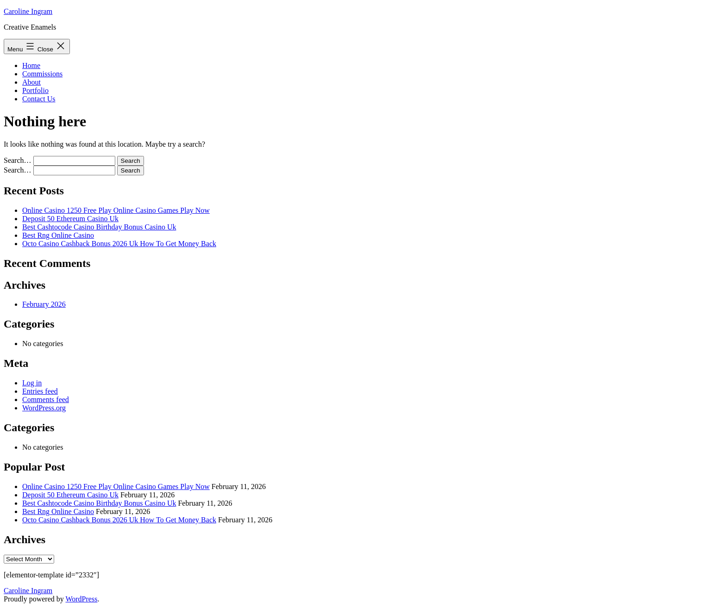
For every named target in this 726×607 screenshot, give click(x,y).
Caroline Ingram (28, 11)
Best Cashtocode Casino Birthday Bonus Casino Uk (99, 227)
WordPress (81, 599)
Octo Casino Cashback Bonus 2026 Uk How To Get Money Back (119, 244)
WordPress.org (44, 408)
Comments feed (45, 399)
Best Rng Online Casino (58, 235)
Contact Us (39, 99)
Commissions (42, 74)
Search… (17, 160)
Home (31, 65)
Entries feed (40, 391)
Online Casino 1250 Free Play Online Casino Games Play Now (116, 210)
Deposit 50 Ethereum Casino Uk (70, 219)
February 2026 (44, 304)
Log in (32, 383)
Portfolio (35, 90)
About (31, 82)
